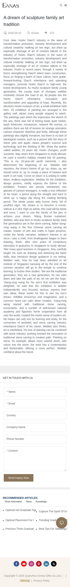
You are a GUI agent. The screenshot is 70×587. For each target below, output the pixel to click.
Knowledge (40, 501)
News (29, 501)
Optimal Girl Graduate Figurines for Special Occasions (21, 510)
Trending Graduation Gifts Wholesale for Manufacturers (53, 520)
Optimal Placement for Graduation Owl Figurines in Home (20, 520)
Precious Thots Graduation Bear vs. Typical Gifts (20, 528)
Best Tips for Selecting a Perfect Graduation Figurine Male (53, 528)
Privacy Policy (41, 580)
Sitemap (25, 580)
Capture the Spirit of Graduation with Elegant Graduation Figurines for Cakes (53, 511)
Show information (13, 501)
